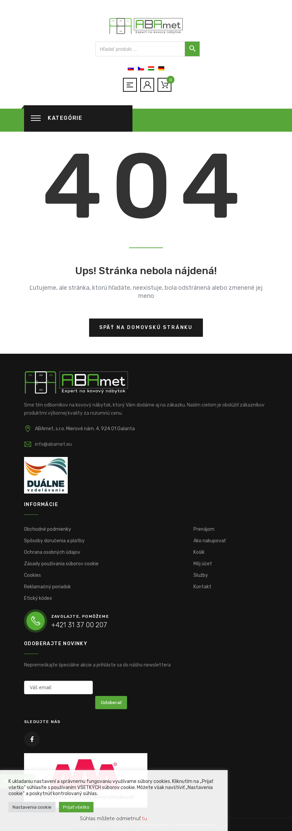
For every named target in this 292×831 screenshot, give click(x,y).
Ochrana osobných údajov (52, 552)
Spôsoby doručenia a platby (54, 541)
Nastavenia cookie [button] (32, 807)
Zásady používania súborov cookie (61, 564)
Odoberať (111, 702)
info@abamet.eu (53, 444)
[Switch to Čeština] (141, 68)
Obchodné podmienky (47, 529)
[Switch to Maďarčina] (151, 68)
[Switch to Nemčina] (161, 68)
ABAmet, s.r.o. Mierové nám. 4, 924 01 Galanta (85, 429)
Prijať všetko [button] (76, 807)
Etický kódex (38, 598)
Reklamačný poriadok (47, 587)
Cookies (32, 575)
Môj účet (202, 564)
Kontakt (202, 587)
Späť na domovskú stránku (146, 327)
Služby (200, 575)
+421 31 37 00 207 (79, 625)
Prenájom (203, 529)
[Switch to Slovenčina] (131, 68)
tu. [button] (145, 818)
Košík (199, 552)
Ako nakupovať (209, 541)
